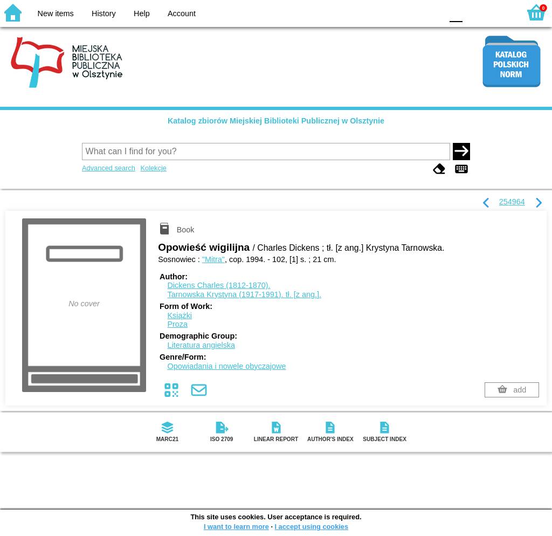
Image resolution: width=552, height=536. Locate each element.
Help (142, 13)
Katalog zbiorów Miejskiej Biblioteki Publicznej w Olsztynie (276, 120)
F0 (456, 12)
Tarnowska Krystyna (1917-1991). (244, 294)
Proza (177, 324)
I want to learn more (236, 527)
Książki (179, 315)
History (104, 13)
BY (431, 12)
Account (182, 13)
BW (388, 12)
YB (409, 12)
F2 (499, 12)
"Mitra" (213, 259)
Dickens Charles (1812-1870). (218, 285)
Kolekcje (153, 168)
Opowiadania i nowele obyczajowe (226, 366)
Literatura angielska (201, 345)
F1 (475, 12)
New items (56, 13)
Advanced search (108, 168)
